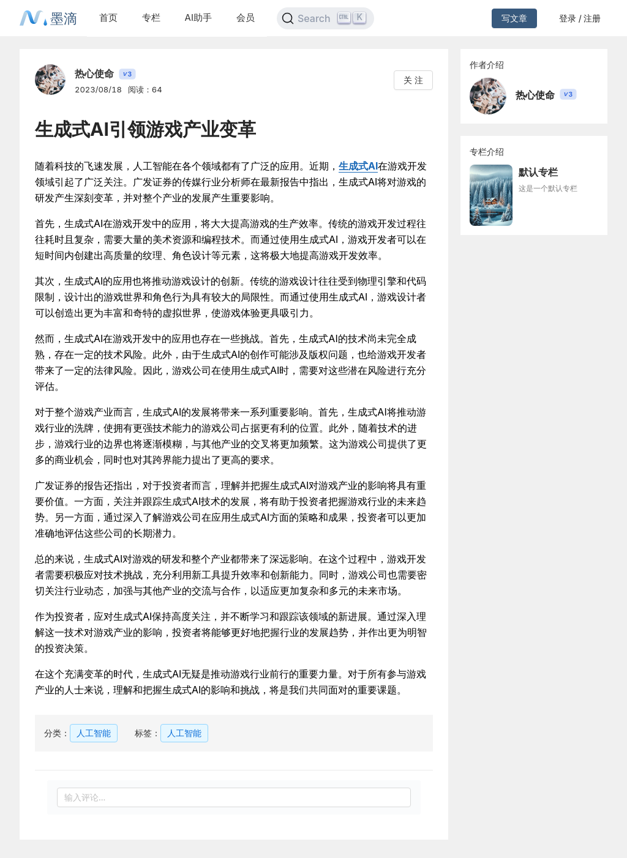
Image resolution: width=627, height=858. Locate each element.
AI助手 (198, 17)
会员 (245, 17)
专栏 (151, 17)
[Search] (325, 18)
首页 (108, 17)
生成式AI (358, 166)
